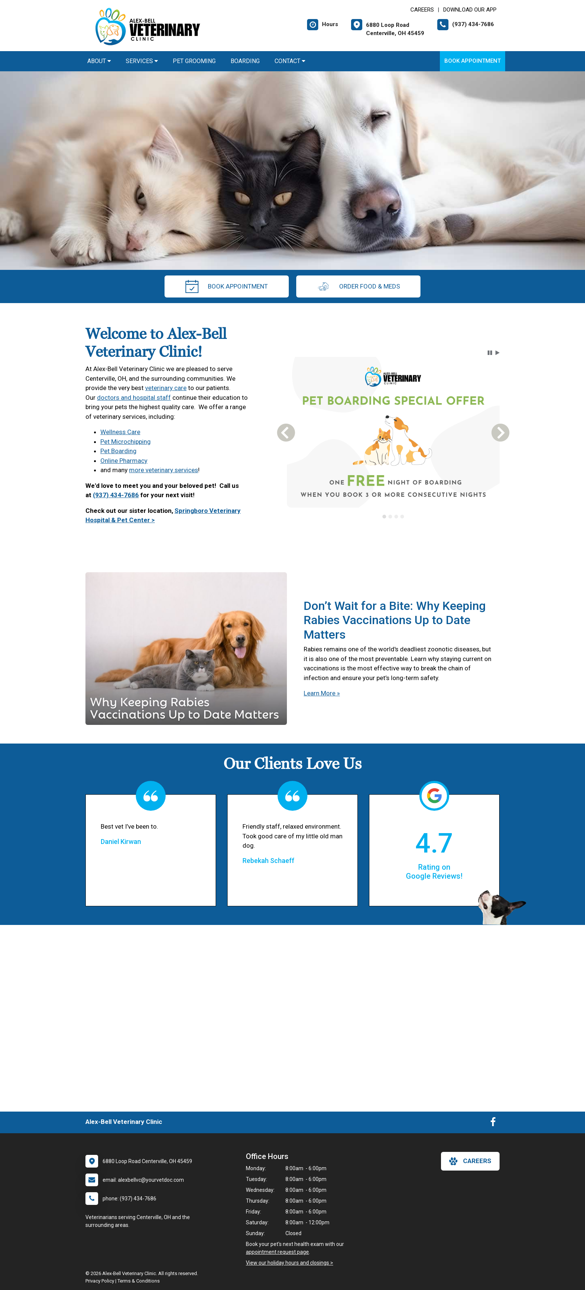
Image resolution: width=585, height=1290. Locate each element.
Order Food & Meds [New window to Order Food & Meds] (358, 286)
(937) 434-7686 (116, 495)
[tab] (384, 516)
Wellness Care (120, 432)
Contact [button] (290, 61)
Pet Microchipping (125, 441)
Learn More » (322, 693)
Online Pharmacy (123, 460)
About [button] (99, 61)
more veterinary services (163, 470)
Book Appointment (472, 60)
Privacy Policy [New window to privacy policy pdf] (99, 1281)
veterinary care (166, 388)
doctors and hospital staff (134, 397)
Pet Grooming (194, 61)
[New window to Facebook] (493, 1124)
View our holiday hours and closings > (289, 1263)
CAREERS (422, 9)
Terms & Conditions (139, 1281)
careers (470, 1161)
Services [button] (142, 61)
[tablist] (393, 516)
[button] (490, 353)
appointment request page (277, 1252)
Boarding (245, 61)
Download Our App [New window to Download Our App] (470, 9)
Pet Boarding (118, 451)
